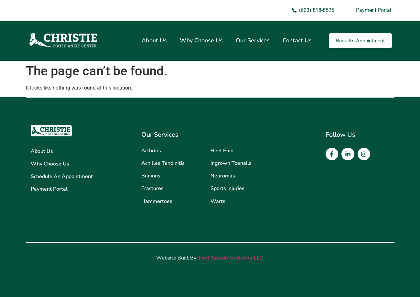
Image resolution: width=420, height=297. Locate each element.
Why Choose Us (201, 40)
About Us (154, 40)
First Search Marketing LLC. (231, 257)
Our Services (253, 40)
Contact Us (297, 40)
